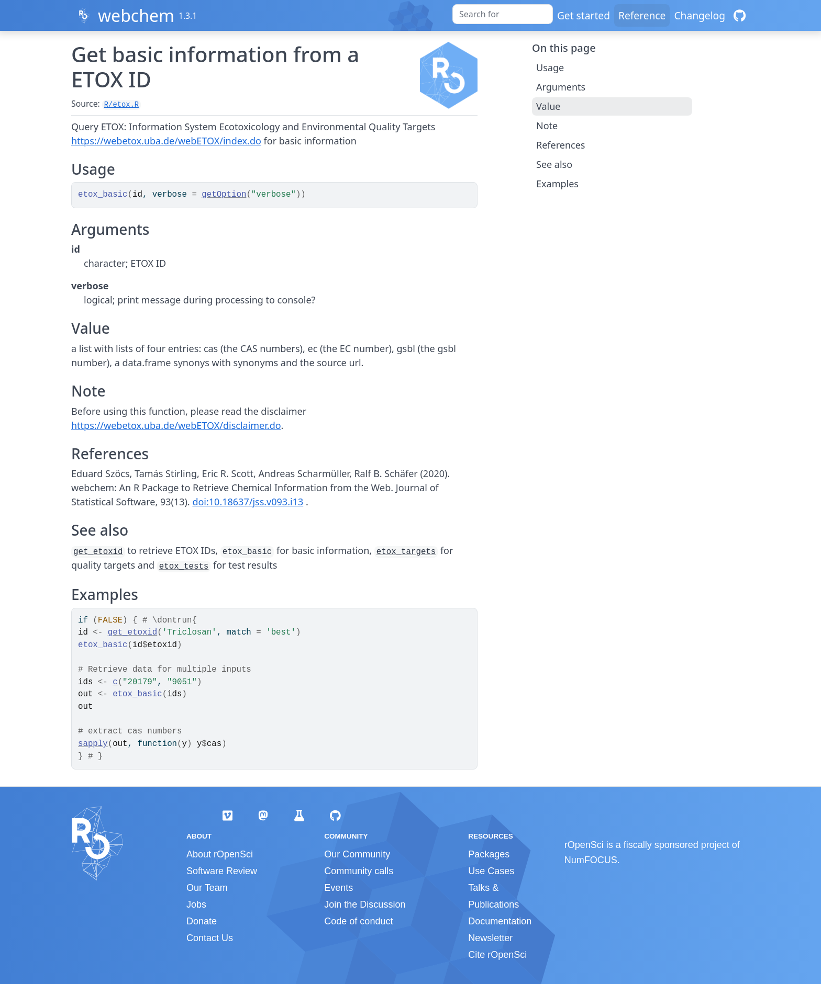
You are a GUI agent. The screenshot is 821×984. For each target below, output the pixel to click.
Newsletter (490, 938)
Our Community (357, 854)
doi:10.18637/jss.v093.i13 (247, 501)
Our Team (207, 888)
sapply (93, 744)
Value (548, 106)
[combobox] (502, 14)
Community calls (358, 871)
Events (338, 888)
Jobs (196, 904)
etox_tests (184, 566)
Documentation (499, 921)
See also (554, 164)
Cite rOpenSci (497, 954)
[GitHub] (739, 15)
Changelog (699, 15)
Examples (557, 183)
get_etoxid (98, 552)
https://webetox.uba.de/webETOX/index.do (166, 140)
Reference (641, 15)
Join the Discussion (364, 904)
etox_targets (406, 552)
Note (547, 125)
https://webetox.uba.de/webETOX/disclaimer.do (176, 425)
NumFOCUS (590, 860)
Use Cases (491, 871)
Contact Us (209, 938)
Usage (550, 67)
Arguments (560, 87)
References (560, 145)
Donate (201, 921)
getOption (224, 194)
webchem (136, 15)
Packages (488, 854)
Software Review (221, 871)
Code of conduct (358, 921)
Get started (583, 15)
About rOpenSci (219, 854)
